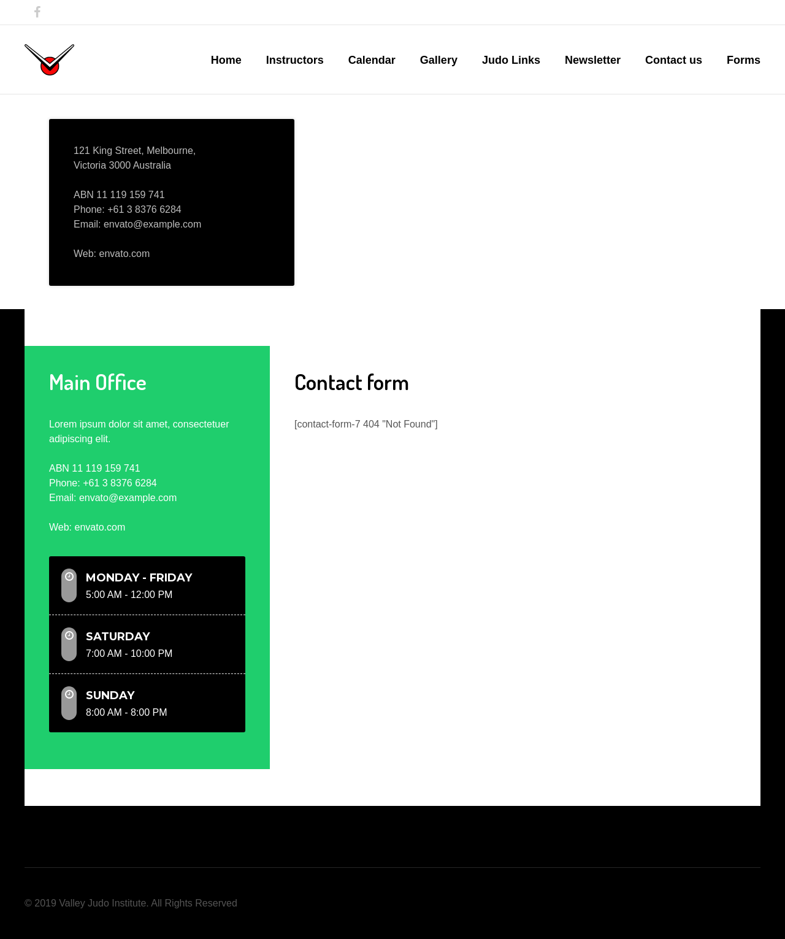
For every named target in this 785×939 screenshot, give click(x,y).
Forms (743, 60)
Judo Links (511, 60)
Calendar (372, 60)
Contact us (673, 60)
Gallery (439, 60)
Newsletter (593, 60)
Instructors (295, 60)
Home (226, 60)
